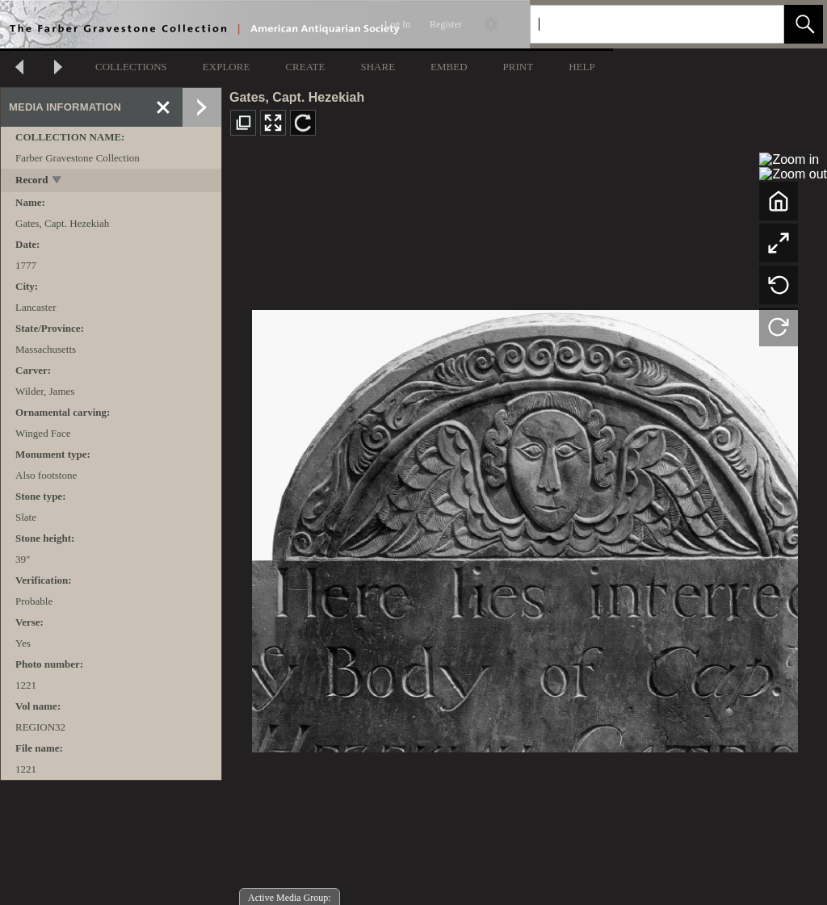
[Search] (638, 24)
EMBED (449, 67)
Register (446, 24)
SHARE (377, 67)
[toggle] (58, 181)
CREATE (305, 67)
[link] (759, 24)
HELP (582, 67)
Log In (397, 24)
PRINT (518, 67)
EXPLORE (226, 67)
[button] (803, 24)
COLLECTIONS (131, 67)
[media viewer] (524, 527)
